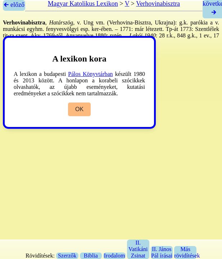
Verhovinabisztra (158, 3)
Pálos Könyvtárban (90, 74)
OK (79, 109)
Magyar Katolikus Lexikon (83, 3)
